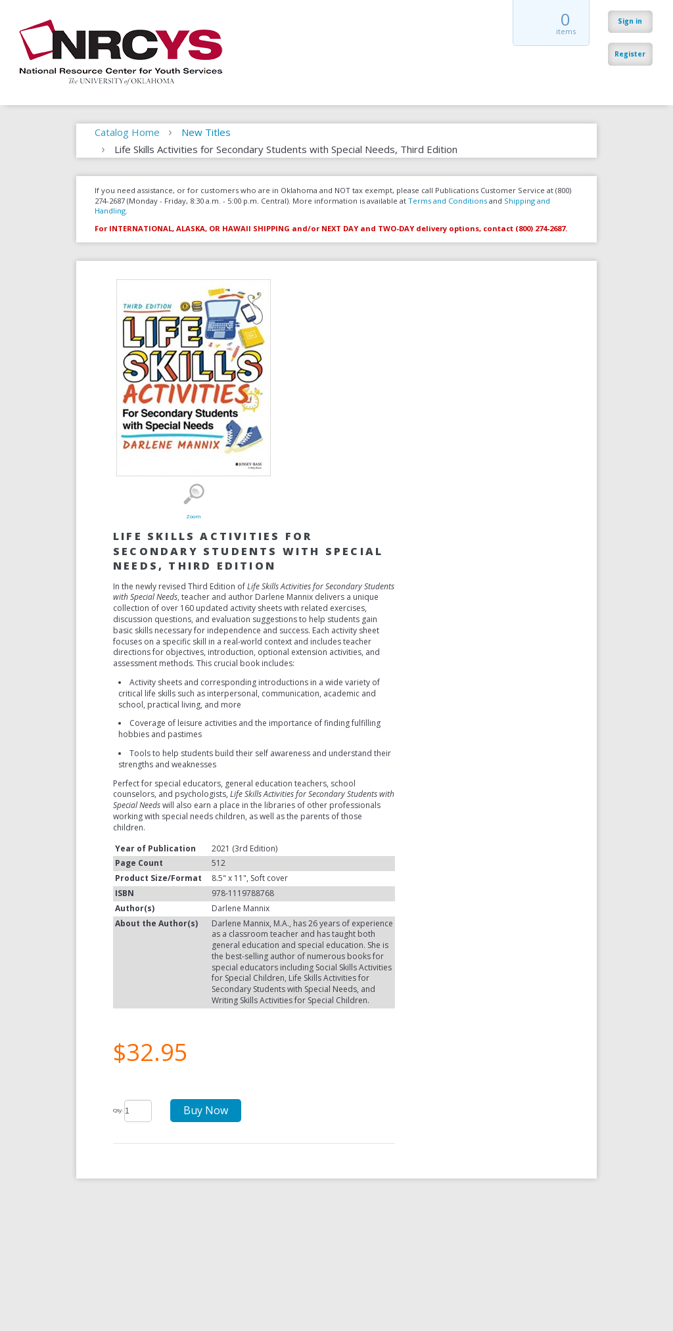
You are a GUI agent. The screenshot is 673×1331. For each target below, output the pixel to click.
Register (630, 53)
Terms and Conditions (447, 201)
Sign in (630, 21)
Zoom (193, 494)
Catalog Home (127, 132)
